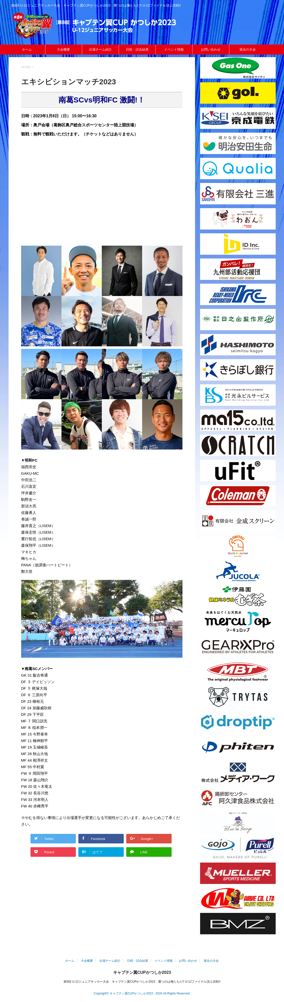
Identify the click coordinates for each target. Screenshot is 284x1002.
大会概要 (63, 49)
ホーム (27, 49)
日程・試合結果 (137, 49)
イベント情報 (174, 49)
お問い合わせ (210, 49)
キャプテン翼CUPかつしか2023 (142, 972)
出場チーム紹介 (100, 49)
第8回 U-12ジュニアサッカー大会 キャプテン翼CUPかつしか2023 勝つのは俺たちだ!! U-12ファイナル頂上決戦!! (142, 981)
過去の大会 (247, 49)
